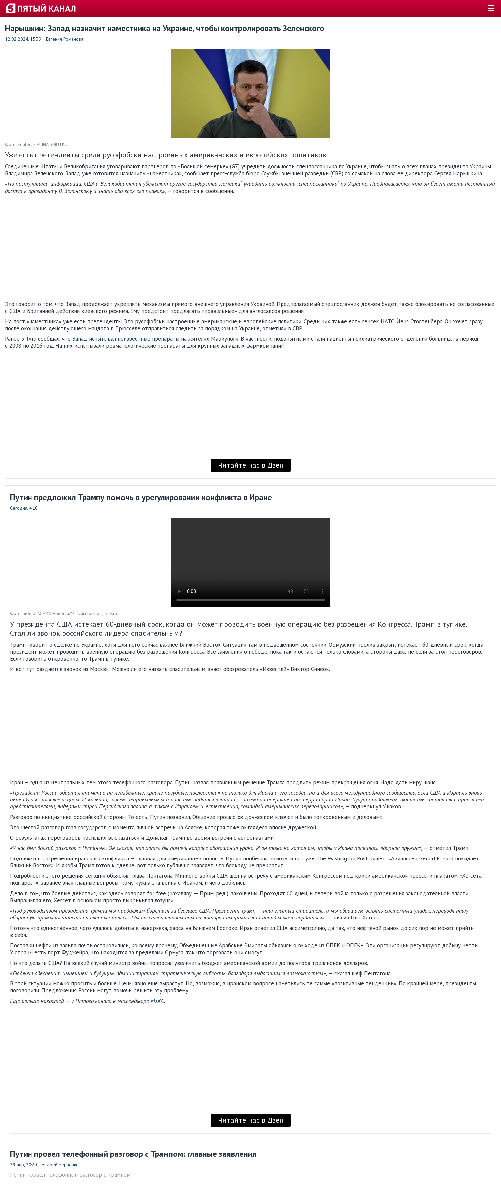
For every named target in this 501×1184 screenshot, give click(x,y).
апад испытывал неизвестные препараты (127, 338)
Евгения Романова (64, 39)
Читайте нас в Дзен (250, 465)
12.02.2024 (16, 39)
